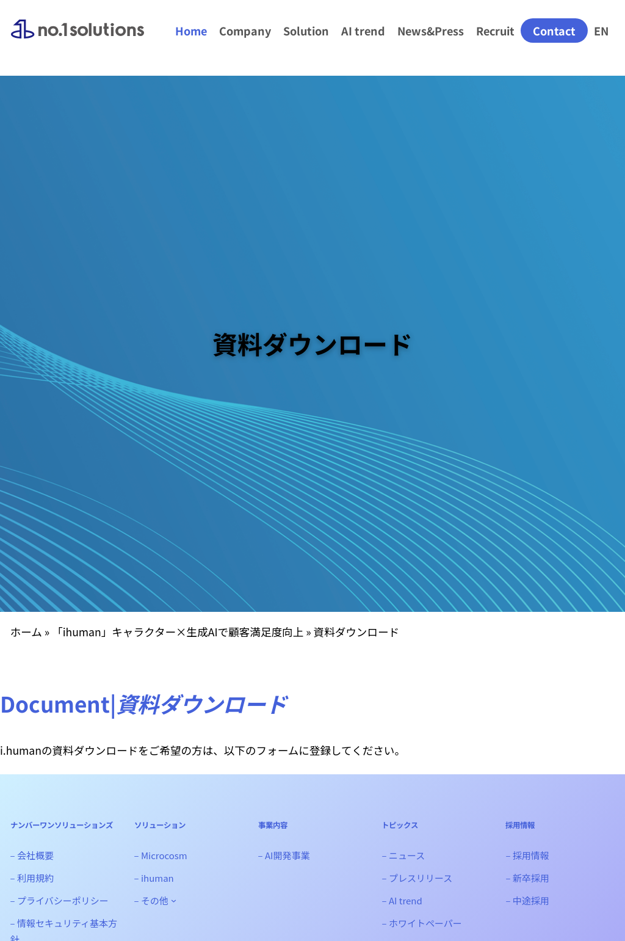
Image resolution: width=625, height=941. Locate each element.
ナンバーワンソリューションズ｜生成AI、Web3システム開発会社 (77, 39)
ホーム (26, 631)
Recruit (495, 30)
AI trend (363, 30)
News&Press (430, 30)
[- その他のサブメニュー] (173, 900)
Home (191, 30)
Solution (306, 30)
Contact (554, 30)
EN (601, 30)
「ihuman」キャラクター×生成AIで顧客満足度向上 (177, 631)
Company (245, 30)
